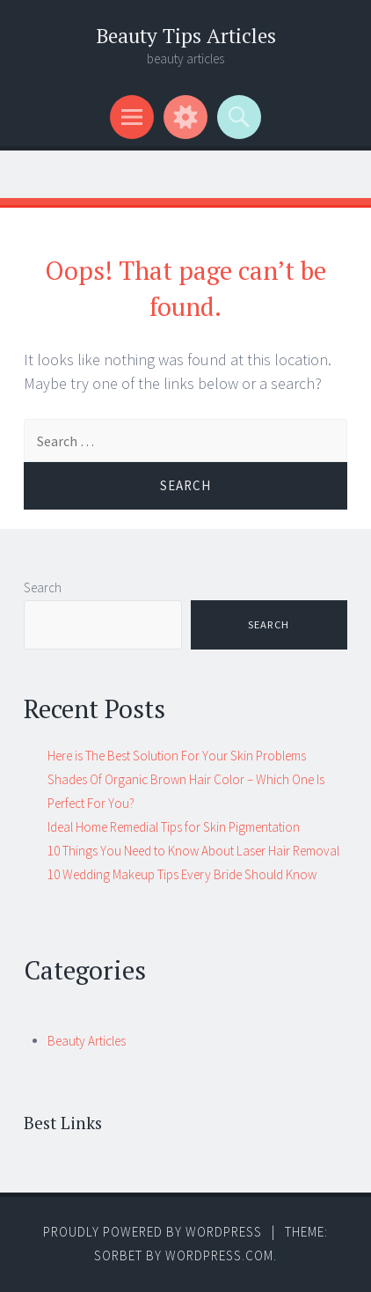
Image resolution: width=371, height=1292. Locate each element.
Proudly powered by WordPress (152, 1231)
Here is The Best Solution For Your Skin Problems (176, 755)
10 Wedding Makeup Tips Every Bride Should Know (181, 874)
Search (43, 587)
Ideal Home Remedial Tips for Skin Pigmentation (173, 827)
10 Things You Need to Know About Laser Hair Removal (193, 850)
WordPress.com (219, 1255)
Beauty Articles (86, 1040)
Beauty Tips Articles (186, 35)
